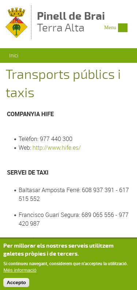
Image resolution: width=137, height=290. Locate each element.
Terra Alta (71, 23)
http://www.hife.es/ (57, 148)
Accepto (16, 284)
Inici (13, 55)
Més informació (19, 272)
